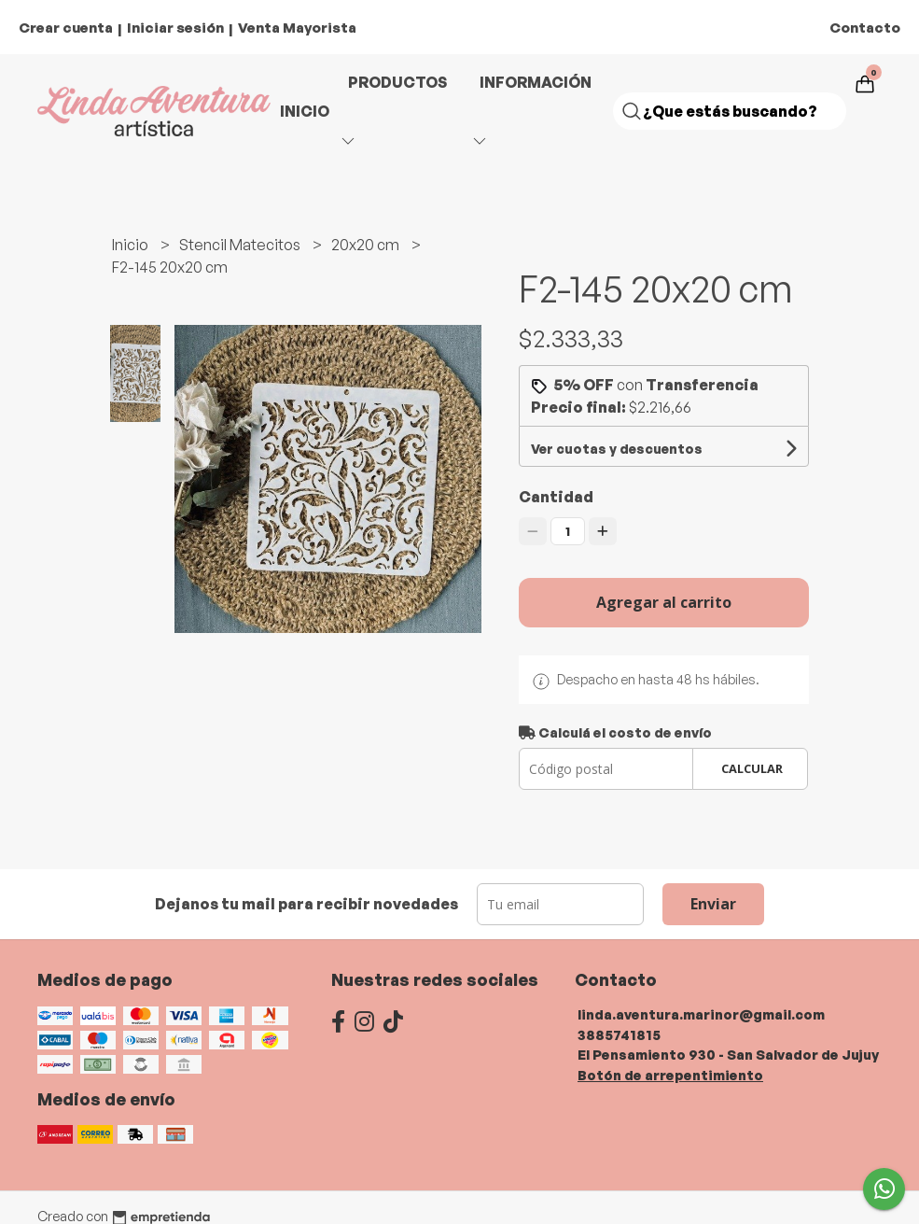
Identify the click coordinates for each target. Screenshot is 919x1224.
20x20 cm (366, 244)
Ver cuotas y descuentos (617, 449)
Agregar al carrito (663, 602)
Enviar (713, 903)
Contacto (864, 27)
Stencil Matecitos (241, 244)
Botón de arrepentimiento (670, 1074)
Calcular (752, 768)
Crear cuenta (66, 27)
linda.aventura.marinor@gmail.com (701, 1014)
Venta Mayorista (297, 27)
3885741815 (619, 1034)
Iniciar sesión (175, 27)
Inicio (304, 111)
